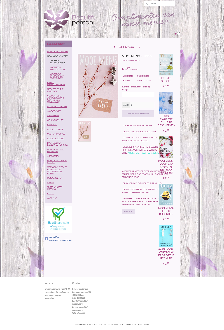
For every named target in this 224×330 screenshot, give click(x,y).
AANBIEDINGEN (54, 111)
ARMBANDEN (134, 153)
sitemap (103, 324)
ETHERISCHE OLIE (55, 138)
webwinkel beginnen (119, 324)
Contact (50, 182)
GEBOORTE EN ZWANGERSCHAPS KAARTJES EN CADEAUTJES (55, 99)
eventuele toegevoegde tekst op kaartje (136, 88)
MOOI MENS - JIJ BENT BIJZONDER (166, 211)
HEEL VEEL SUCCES (166, 79)
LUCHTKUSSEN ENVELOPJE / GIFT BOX (58, 144)
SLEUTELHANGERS (150, 153)
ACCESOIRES (53, 156)
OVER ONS (52, 198)
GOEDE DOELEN (54, 178)
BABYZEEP (52, 125)
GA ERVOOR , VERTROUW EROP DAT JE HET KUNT (166, 254)
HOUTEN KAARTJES (56, 134)
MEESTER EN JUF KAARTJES (55, 90)
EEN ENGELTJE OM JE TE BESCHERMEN (166, 121)
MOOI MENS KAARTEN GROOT (58, 68)
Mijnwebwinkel (143, 324)
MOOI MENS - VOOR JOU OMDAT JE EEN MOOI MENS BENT (166, 166)
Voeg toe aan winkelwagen (138, 114)
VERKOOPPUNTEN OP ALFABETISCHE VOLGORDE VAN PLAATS (57, 170)
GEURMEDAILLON (55, 120)
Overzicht (128, 211)
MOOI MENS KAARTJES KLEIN (57, 62)
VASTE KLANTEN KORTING (54, 188)
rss (109, 324)
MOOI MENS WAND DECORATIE (55, 150)
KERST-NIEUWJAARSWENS (56, 84)
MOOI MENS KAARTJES (57, 52)
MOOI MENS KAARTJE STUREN (57, 162)
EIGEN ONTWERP (55, 129)
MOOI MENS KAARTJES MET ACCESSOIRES (57, 76)
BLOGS (50, 194)
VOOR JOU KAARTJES (57, 107)
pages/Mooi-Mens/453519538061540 (58, 238)
